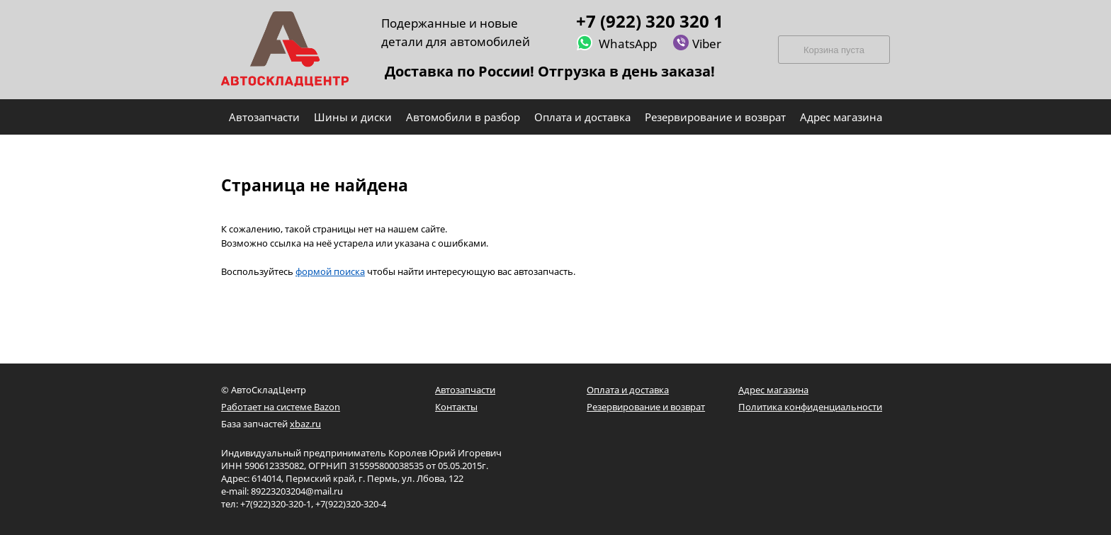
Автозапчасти (465, 389)
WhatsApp (616, 43)
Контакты (456, 406)
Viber (696, 43)
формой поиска (330, 271)
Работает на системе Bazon (280, 406)
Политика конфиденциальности (810, 406)
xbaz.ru (305, 423)
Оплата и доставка (628, 389)
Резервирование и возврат (646, 406)
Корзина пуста (833, 50)
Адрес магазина (773, 389)
